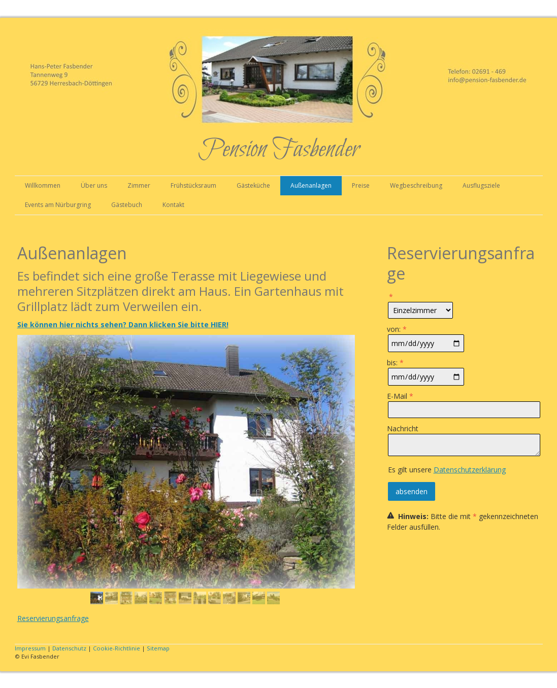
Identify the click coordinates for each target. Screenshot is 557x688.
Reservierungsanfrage (53, 618)
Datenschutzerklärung (470, 469)
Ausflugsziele (481, 185)
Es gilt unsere (447, 469)
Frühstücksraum (193, 185)
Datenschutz (69, 648)
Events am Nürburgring (58, 204)
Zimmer (138, 185)
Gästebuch (126, 204)
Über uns (94, 185)
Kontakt (173, 204)
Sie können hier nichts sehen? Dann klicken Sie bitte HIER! (122, 324)
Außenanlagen (311, 185)
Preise (361, 185)
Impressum (30, 648)
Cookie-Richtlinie (116, 648)
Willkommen (42, 185)
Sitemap (158, 648)
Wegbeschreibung (416, 185)
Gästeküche (253, 185)
